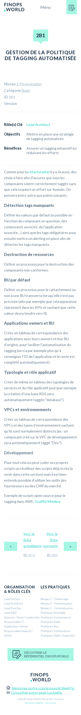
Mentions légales (34, 702)
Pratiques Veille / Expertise (58, 635)
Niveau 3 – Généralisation (57, 608)
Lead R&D (10, 612)
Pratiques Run (50, 626)
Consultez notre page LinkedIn (34, 692)
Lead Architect (38, 124)
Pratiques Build (50, 621)
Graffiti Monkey (47, 501)
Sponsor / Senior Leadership (22, 617)
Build (26, 90)
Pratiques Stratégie (53, 612)
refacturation (39, 172)
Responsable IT (14, 621)
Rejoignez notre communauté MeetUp (40, 688)
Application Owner (16, 626)
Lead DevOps (12, 608)
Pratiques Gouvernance (56, 617)
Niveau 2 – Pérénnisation (56, 603)
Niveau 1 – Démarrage (54, 599)
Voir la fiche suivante (50, 540)
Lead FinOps (12, 599)
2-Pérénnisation (29, 84)
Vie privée (50, 702)
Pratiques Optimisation (55, 631)
